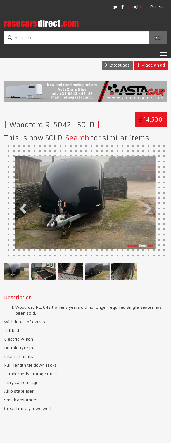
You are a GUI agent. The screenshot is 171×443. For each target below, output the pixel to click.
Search (77, 138)
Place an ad (151, 65)
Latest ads (117, 65)
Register (158, 6)
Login (135, 6)
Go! (158, 38)
